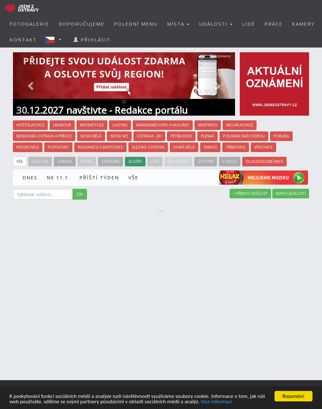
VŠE (133, 177)
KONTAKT (23, 39)
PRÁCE (273, 24)
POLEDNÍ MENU (136, 24)
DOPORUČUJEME (81, 24)
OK (80, 194)
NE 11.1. (58, 177)
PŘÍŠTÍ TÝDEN (99, 177)
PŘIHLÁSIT (91, 39)
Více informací (216, 402)
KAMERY (303, 24)
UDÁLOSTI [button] (215, 24)
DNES (29, 177)
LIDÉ (248, 24)
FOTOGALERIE (29, 24)
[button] (55, 40)
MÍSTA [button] (178, 24)
